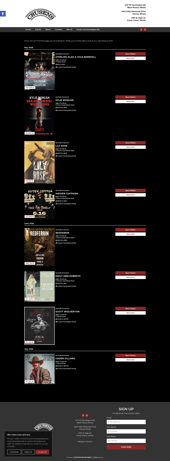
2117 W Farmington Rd (135, 5)
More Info (131, 58)
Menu (48, 30)
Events (38, 30)
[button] (3, 13)
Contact (58, 30)
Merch (69, 30)
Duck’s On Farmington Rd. (88, 30)
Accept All (42, 452)
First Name (111, 427)
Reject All (28, 452)
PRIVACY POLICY (85, 442)
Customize (14, 452)
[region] (28, 444)
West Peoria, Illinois (136, 8)
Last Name (111, 436)
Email (109, 418)
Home (28, 30)
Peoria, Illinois (139, 14)
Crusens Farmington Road (66, 67)
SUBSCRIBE (126, 447)
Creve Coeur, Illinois (136, 20)
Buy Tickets (131, 54)
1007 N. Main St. (138, 18)
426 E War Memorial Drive (133, 11)
